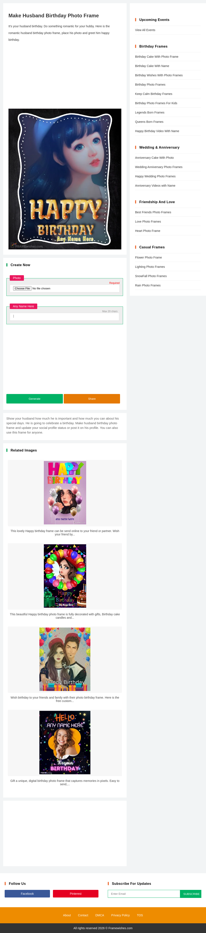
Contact (83, 915)
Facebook (27, 893)
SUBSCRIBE (191, 894)
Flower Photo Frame (148, 257)
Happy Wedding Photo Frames (155, 176)
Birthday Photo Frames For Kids (156, 103)
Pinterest (76, 893)
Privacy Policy (120, 915)
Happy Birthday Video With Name (157, 131)
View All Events (145, 30)
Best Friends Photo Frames (153, 212)
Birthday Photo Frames (150, 84)
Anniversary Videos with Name (155, 185)
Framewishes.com (120, 928)
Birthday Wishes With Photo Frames (159, 75)
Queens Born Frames (149, 121)
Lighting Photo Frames (150, 266)
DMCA (99, 915)
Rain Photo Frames (148, 285)
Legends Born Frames (150, 112)
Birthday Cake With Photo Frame (156, 56)
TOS (140, 915)
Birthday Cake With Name (152, 66)
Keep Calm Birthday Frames (153, 94)
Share (92, 398)
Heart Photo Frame (147, 231)
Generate (34, 398)
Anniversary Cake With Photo (154, 157)
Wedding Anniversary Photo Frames (158, 167)
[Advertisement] (64, 75)
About (67, 915)
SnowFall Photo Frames (151, 276)
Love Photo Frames (148, 221)
